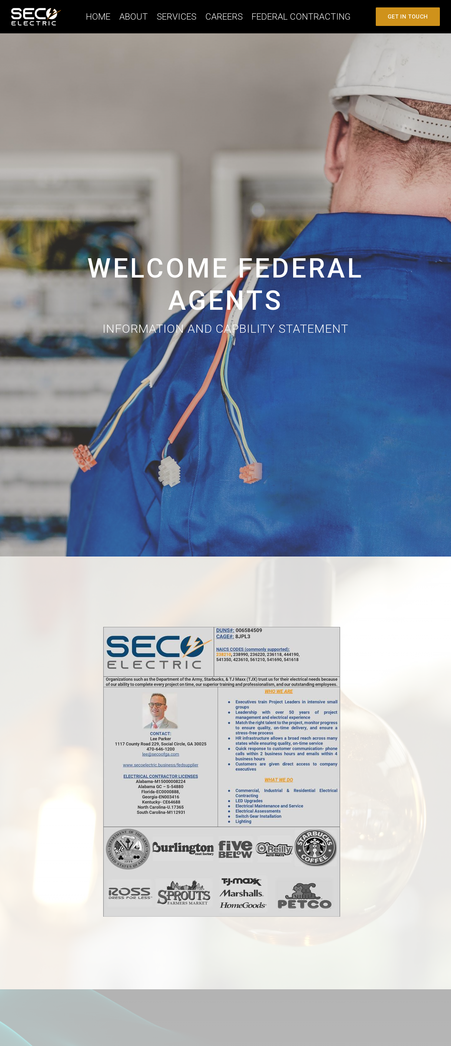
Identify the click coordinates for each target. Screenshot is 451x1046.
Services (176, 16)
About (133, 16)
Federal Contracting (301, 16)
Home (98, 16)
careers (224, 16)
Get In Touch (408, 16)
